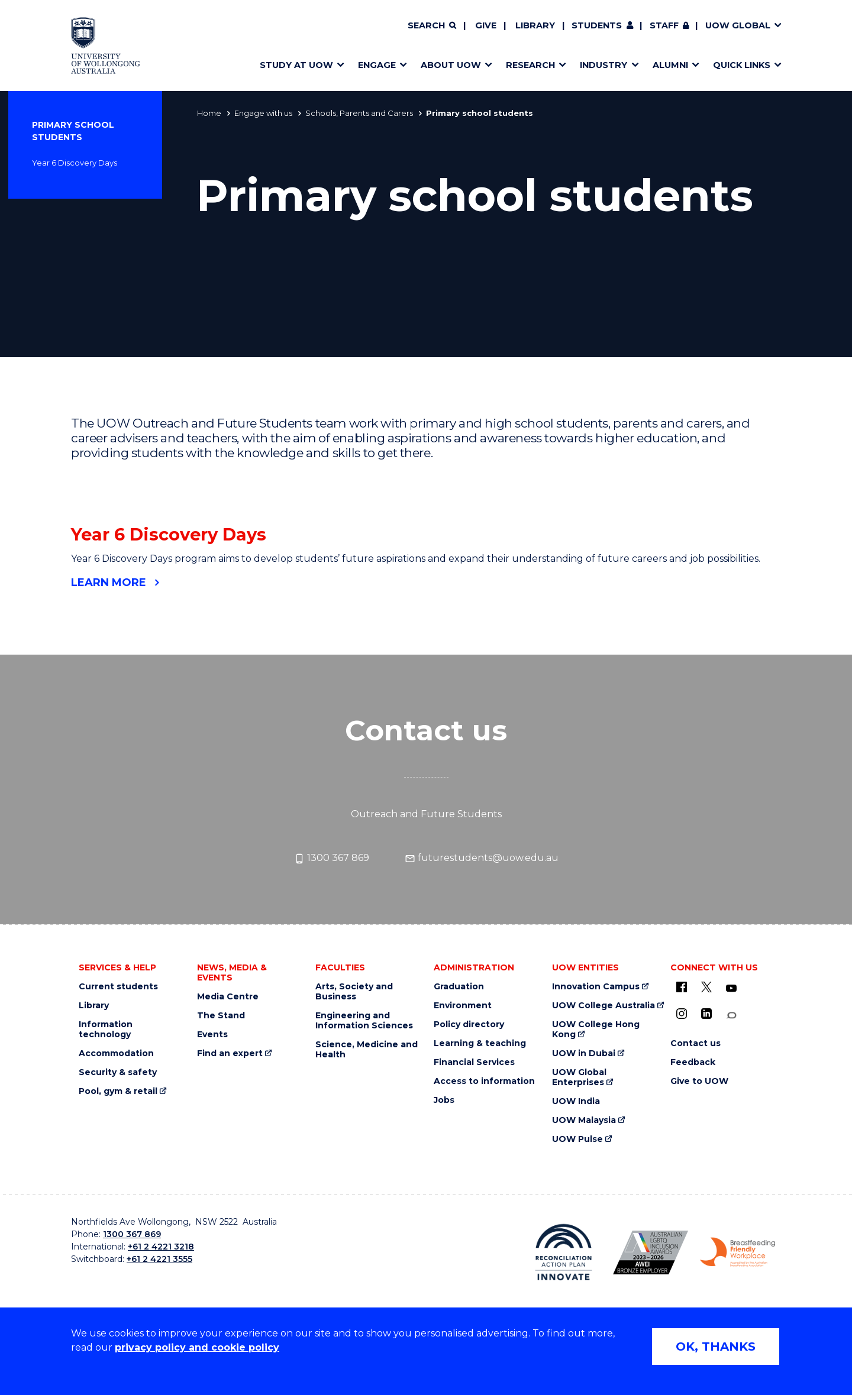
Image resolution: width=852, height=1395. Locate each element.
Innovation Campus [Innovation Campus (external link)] (596, 987)
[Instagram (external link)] (681, 1013)
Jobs (444, 1100)
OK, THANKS (716, 1346)
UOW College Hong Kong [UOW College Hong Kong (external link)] (596, 1029)
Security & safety (118, 1072)
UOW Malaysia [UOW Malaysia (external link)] (584, 1120)
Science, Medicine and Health (366, 1050)
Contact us (695, 1043)
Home (209, 113)
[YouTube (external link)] (731, 989)
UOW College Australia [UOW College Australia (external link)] (603, 1006)
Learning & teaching (480, 1043)
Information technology (106, 1029)
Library (535, 25)
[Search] (432, 26)
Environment (463, 1006)
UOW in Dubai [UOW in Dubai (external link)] (583, 1053)
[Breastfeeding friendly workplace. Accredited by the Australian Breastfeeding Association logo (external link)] (737, 1252)
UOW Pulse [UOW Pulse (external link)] (577, 1139)
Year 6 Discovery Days (74, 162)
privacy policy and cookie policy (197, 1347)
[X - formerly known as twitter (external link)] (706, 987)
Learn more (108, 582)
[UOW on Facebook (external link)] (681, 987)
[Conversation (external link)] (731, 1015)
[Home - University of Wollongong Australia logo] (105, 45)
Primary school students (73, 131)
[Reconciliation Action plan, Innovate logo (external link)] (563, 1252)
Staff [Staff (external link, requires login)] (664, 25)
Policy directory (469, 1024)
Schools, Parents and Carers (359, 113)
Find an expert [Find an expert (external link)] (230, 1053)
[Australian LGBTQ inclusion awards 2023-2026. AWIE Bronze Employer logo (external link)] (650, 1252)
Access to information (484, 1081)
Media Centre (228, 997)
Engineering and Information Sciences (364, 1021)
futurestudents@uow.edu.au (482, 858)
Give (485, 25)
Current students (118, 987)
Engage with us (263, 113)
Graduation (459, 987)
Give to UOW (699, 1081)
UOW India (576, 1101)
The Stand (221, 1016)
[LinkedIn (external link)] (706, 1013)
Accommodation (116, 1053)
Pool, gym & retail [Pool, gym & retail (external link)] (118, 1091)
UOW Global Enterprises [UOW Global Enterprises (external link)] (579, 1077)
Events (212, 1035)
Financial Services (474, 1062)
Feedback (692, 1062)
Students (597, 25)
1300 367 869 (331, 858)
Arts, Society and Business (354, 992)
